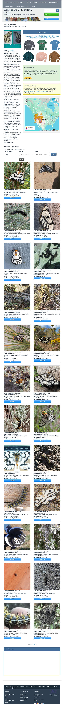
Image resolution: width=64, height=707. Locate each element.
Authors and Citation (8, 696)
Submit (53, 154)
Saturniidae (11, 50)
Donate (33, 6)
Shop (28, 6)
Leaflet (41, 130)
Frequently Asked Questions (9, 701)
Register (22, 700)
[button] (5, 39)
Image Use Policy (51, 686)
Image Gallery (43, 2)
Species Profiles (9, 6)
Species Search (20, 6)
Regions (35, 2)
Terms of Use (32, 686)
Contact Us (9, 688)
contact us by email (29, 91)
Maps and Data (53, 2)
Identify (29, 2)
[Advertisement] (32, 663)
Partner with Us (24, 699)
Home (6, 2)
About (12, 2)
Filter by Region (8, 151)
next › (34, 644)
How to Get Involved (23, 695)
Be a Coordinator (24, 697)
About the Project (9, 694)
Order (36, 151)
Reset (21, 159)
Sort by (21, 151)
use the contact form (41, 91)
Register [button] (48, 19)
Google (49, 130)
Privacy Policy (41, 686)
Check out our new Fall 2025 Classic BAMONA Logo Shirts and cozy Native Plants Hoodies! (42, 37)
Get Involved (21, 2)
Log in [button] (47, 14)
